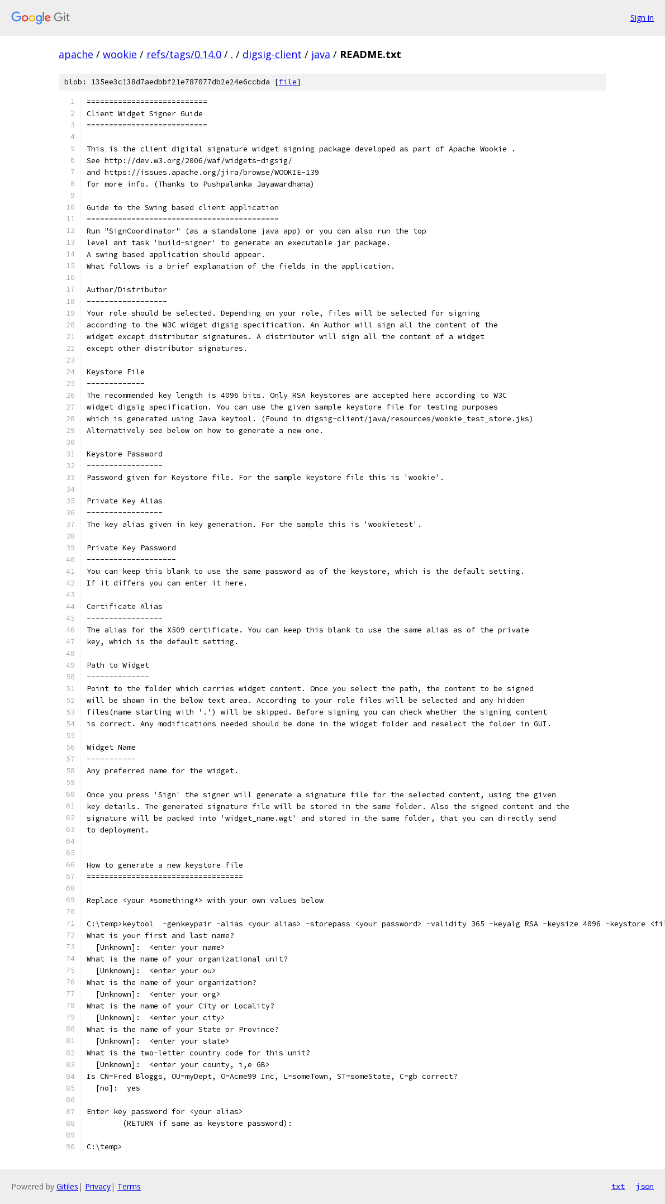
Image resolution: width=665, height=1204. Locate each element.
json (645, 1186)
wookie (120, 54)
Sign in (642, 17)
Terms (129, 1186)
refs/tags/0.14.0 (183, 54)
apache (76, 54)
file (288, 82)
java (320, 54)
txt (618, 1186)
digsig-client (272, 54)
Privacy (98, 1186)
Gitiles (67, 1186)
